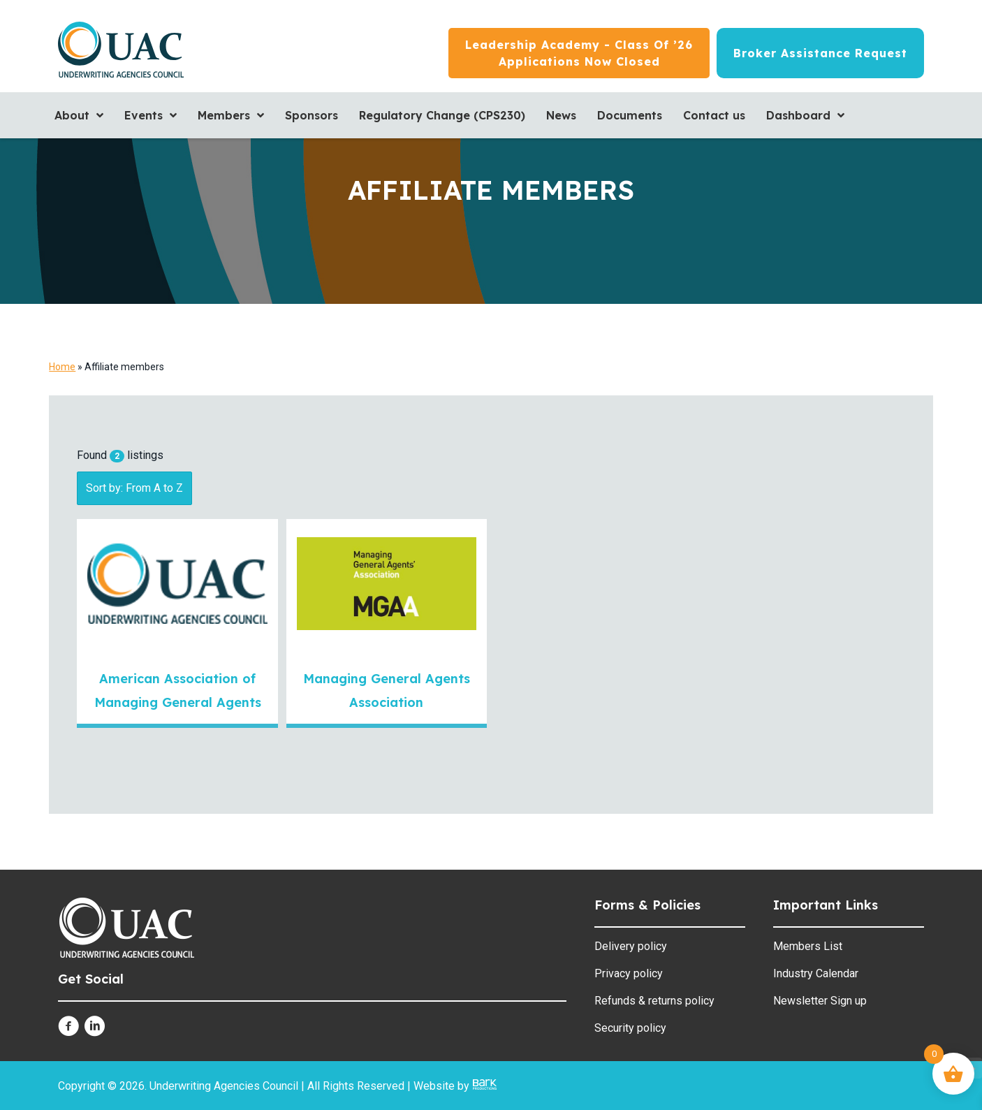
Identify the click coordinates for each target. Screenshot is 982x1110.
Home (62, 366)
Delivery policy (630, 946)
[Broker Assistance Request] (820, 53)
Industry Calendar (815, 973)
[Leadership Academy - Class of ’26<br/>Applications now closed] (579, 53)
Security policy (630, 1028)
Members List (807, 946)
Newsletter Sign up (820, 1000)
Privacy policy (628, 973)
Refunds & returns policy (654, 1000)
